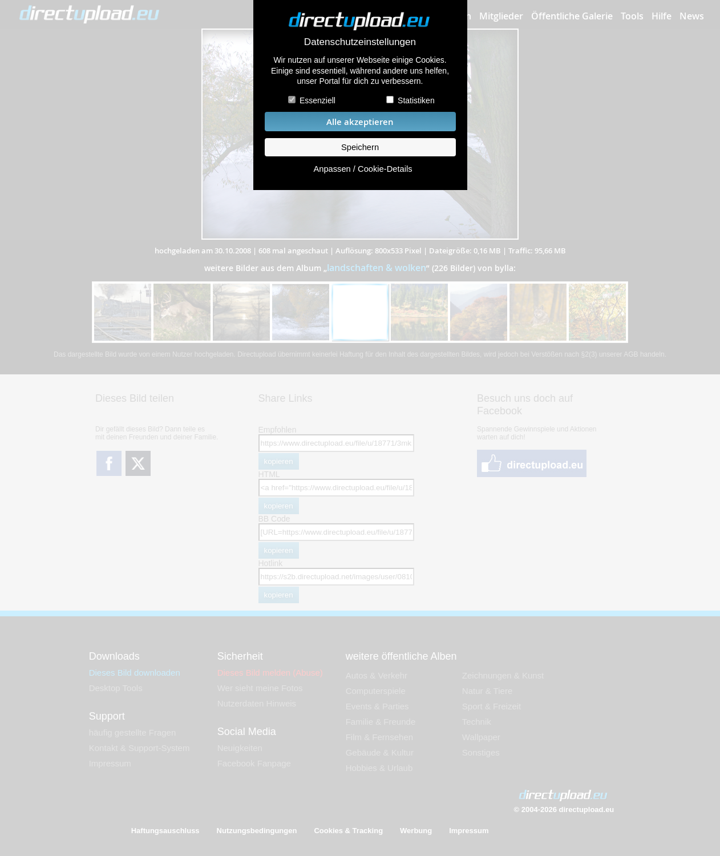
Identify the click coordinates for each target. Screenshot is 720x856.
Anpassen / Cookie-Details (362, 168)
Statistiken (416, 100)
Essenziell (317, 100)
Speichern (360, 147)
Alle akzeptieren (360, 121)
